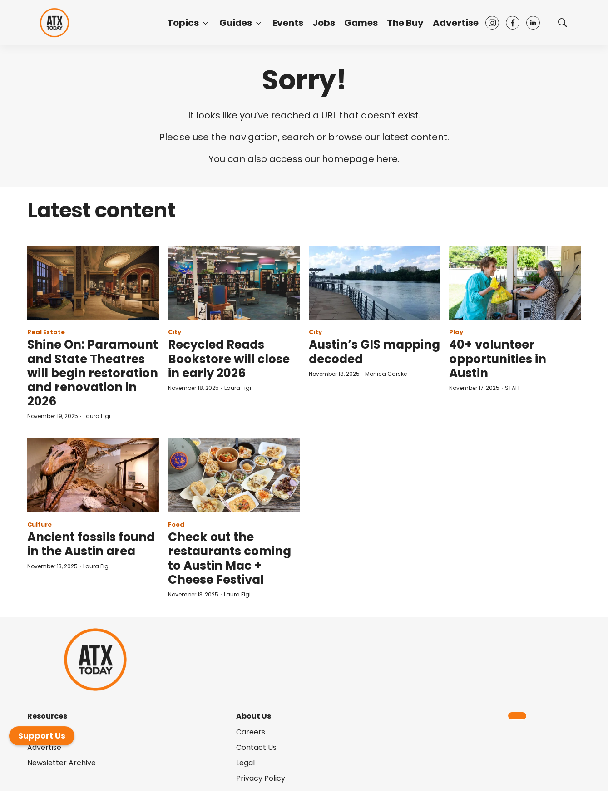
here (387, 159)
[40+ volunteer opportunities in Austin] (515, 283)
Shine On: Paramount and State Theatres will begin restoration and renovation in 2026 (92, 372)
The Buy (405, 22)
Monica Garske (386, 374)
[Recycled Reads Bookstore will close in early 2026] (234, 283)
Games (361, 22)
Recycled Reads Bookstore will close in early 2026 (229, 358)
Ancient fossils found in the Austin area (91, 544)
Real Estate (46, 332)
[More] (205, 22)
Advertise (456, 22)
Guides (235, 22)
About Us (253, 716)
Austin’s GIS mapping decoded (374, 351)
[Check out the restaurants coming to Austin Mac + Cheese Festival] (234, 475)
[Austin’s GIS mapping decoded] (374, 283)
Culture (39, 524)
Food (176, 524)
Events (287, 22)
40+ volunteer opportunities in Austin (497, 358)
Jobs (323, 22)
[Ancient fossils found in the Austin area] (93, 475)
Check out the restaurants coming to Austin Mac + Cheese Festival (229, 558)
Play (456, 332)
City (174, 332)
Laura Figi (97, 416)
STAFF (513, 388)
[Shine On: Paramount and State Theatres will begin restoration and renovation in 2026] (93, 283)
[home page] (54, 23)
